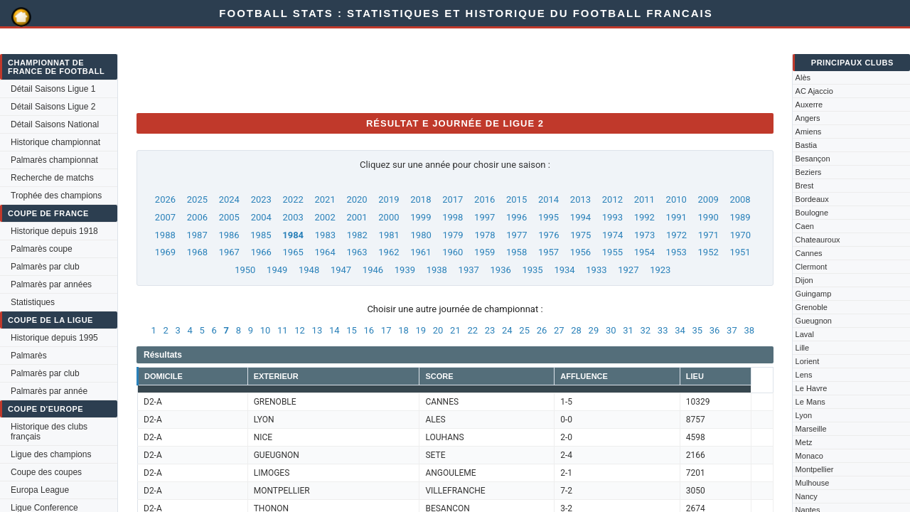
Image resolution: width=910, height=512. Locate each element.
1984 (293, 235)
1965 (293, 252)
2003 (293, 217)
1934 (564, 270)
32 (646, 330)
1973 (644, 235)
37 (732, 330)
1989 (739, 217)
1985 (260, 235)
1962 (388, 252)
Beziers (809, 172)
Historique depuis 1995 (54, 338)
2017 (452, 199)
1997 (484, 217)
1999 (420, 217)
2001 (356, 217)
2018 (420, 199)
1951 (739, 252)
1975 (580, 235)
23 (490, 330)
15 (351, 330)
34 (680, 330)
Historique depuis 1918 (54, 231)
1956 (580, 252)
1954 (644, 252)
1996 (516, 217)
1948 (309, 270)
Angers (808, 118)
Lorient (808, 361)
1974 (612, 235)
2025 (197, 199)
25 (524, 330)
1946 (373, 270)
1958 (516, 252)
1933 (596, 270)
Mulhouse (813, 483)
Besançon (813, 158)
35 (697, 330)
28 (576, 330)
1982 (357, 235)
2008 (739, 199)
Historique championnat (55, 142)
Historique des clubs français (49, 432)
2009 (708, 199)
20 (438, 330)
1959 (484, 252)
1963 (356, 252)
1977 (516, 235)
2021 (324, 199)
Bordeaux (812, 199)
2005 (229, 217)
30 (611, 330)
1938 (437, 270)
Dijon (804, 280)
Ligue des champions (51, 454)
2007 (165, 217)
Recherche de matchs (52, 178)
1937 (469, 270)
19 (420, 330)
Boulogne (812, 212)
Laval (805, 334)
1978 (484, 235)
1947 (341, 270)
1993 (612, 217)
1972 (676, 235)
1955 (612, 252)
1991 (676, 217)
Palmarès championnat (54, 160)
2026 (165, 199)
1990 (708, 217)
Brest (805, 185)
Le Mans (810, 402)
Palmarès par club (45, 267)
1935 (532, 270)
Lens (804, 374)
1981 (389, 235)
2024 (229, 199)
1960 (452, 252)
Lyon (804, 415)
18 (403, 330)
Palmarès (29, 356)
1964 (324, 252)
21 (455, 330)
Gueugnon (814, 320)
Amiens (809, 131)
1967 (229, 252)
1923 (660, 270)
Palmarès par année (49, 391)
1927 (628, 270)
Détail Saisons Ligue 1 (53, 89)
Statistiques (33, 302)
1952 (708, 252)
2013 (580, 199)
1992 (644, 217)
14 (334, 330)
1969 (165, 252)
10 (265, 330)
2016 (484, 199)
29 (594, 330)
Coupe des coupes (46, 472)
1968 (197, 252)
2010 (676, 199)
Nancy (807, 496)
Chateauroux (818, 239)
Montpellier (815, 469)
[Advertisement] (395, 70)
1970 (740, 235)
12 (299, 330)
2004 (261, 217)
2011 (644, 199)
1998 (452, 217)
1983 (325, 235)
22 (472, 330)
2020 (356, 199)
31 (628, 330)
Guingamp (814, 293)
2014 (548, 199)
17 (386, 330)
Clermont (812, 266)
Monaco (809, 456)
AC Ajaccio (814, 91)
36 (715, 330)
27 (559, 330)
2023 (261, 199)
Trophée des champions (56, 196)
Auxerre (809, 104)
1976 (548, 235)
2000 (388, 217)
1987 (196, 235)
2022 (293, 199)
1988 (165, 235)
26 (542, 330)
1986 (228, 235)
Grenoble (812, 307)
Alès (803, 77)
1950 (245, 270)
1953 (676, 252)
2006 (197, 217)
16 (369, 330)
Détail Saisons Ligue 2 (53, 107)
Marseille (811, 429)
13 (317, 330)
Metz (804, 442)
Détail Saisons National (55, 124)
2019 (388, 199)
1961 (420, 252)
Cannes (809, 253)
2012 (612, 199)
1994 (580, 217)
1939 (405, 270)
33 (663, 330)
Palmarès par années (51, 284)
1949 (277, 270)
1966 (261, 252)
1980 (421, 235)
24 (507, 330)
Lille (803, 347)
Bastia (807, 145)
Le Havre (812, 388)
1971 (708, 235)
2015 (516, 199)
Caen (805, 226)
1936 (501, 270)
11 (282, 330)
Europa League (40, 490)
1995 (548, 217)
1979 (452, 235)
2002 (324, 217)
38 (749, 330)
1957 (548, 252)
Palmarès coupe (42, 249)
